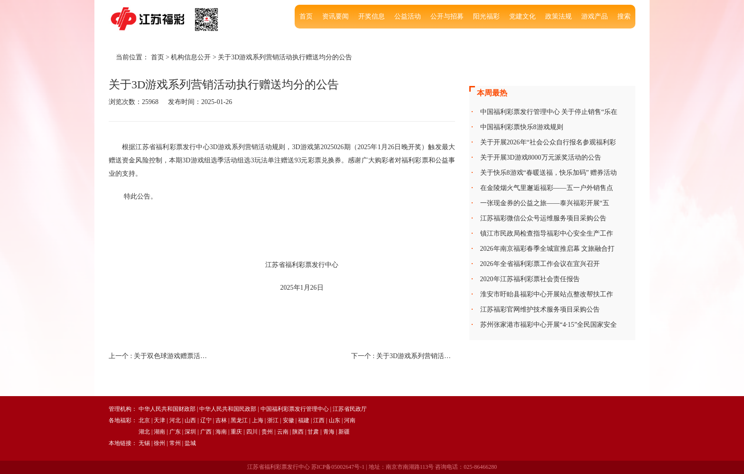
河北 (175, 420)
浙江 (273, 420)
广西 (206, 431)
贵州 (267, 431)
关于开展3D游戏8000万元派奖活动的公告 (540, 157)
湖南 (159, 431)
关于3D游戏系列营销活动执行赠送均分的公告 (285, 57)
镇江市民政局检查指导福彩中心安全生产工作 (546, 233)
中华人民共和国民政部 (227, 409)
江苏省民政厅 (350, 409)
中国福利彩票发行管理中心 (294, 409)
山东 (334, 420)
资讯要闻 (335, 16)
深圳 (190, 431)
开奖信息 (371, 16)
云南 (282, 431)
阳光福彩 (486, 16)
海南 (221, 431)
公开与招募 (447, 16)
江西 (319, 420)
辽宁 (206, 420)
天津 (159, 420)
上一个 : (161, 356)
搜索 (624, 16)
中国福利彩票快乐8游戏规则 (521, 127)
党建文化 (522, 16)
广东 (175, 431)
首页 (306, 16)
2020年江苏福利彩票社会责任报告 (530, 279)
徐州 (159, 443)
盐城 (190, 443)
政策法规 (558, 16)
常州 (175, 443)
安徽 (288, 420)
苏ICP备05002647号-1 (338, 467)
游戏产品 (594, 16)
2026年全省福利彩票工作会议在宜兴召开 (540, 263)
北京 (144, 420)
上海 (257, 420)
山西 (190, 420)
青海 (329, 431)
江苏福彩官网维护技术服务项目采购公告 (540, 309)
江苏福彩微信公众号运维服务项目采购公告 (543, 218)
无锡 (144, 443)
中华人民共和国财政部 (167, 409)
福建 (303, 420)
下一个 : (403, 356)
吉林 (221, 420)
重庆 (236, 431)
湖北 (144, 431)
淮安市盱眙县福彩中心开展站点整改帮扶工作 (546, 294)
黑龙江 (239, 420)
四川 (252, 431)
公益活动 (407, 16)
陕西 (298, 431)
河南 (349, 420)
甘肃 (313, 431)
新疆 (344, 431)
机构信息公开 (191, 57)
